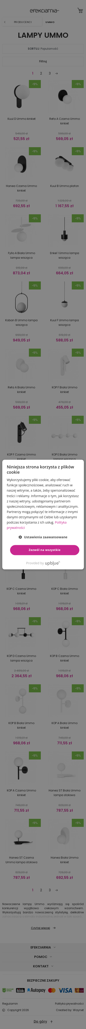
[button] (43, 537)
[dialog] (43, 514)
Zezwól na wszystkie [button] (45, 550)
